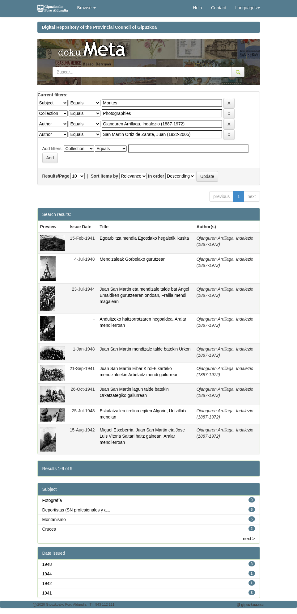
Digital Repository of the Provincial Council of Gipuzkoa (99, 27)
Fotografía (52, 500)
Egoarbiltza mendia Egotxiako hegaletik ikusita (144, 238)
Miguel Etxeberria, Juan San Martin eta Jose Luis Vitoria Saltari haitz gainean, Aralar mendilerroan (142, 436)
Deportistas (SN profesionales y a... (76, 509)
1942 (47, 583)
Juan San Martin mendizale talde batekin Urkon (145, 349)
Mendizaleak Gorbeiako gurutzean (132, 259)
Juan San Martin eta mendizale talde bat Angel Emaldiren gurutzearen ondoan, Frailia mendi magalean (144, 295)
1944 (47, 573)
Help (197, 7)
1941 (47, 593)
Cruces (49, 529)
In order (156, 176)
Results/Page (56, 176)
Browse (86, 7)
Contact (218, 7)
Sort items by (104, 176)
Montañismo (54, 519)
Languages (247, 7)
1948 (47, 564)
